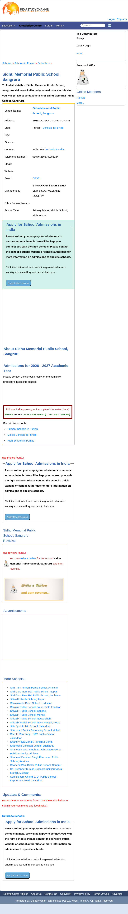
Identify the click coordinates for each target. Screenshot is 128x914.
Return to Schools (13, 815)
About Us (36, 893)
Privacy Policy (82, 893)
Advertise (117, 893)
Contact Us (50, 893)
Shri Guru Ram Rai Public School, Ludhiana (35, 695)
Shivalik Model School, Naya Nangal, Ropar (35, 722)
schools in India (55, 149)
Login (111, 19)
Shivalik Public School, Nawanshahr (30, 718)
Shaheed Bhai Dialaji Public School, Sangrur (35, 765)
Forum (49, 25)
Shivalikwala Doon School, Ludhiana (31, 703)
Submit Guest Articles (15, 893)
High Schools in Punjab (20, 440)
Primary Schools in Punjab (22, 428)
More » (60, 25)
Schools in (44, 63)
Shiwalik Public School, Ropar (27, 699)
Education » (8, 25)
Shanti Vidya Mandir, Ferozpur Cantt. (31, 741)
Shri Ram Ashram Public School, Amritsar (34, 687)
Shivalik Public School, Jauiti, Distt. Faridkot (35, 707)
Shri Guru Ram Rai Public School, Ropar (33, 691)
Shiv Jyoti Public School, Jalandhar (30, 726)
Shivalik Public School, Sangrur (28, 710)
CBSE (36, 178)
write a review (28, 558)
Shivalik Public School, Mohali (27, 714)
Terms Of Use (101, 893)
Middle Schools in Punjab (21, 434)
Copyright (65, 893)
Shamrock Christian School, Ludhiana (32, 745)
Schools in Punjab (24, 63)
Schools (6, 63)
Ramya (81, 97)
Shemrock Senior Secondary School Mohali (35, 730)
